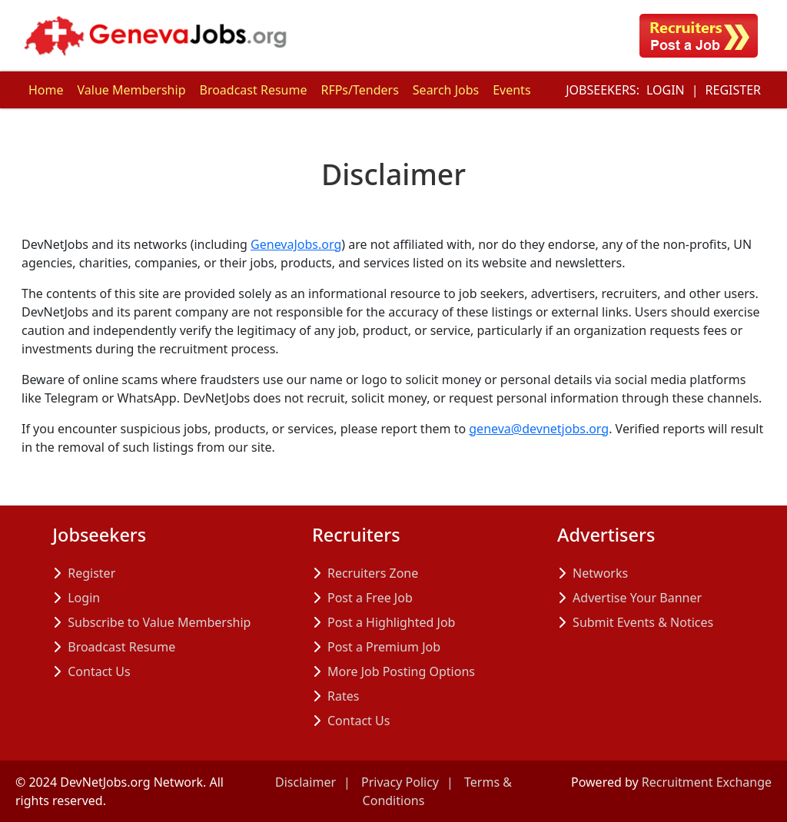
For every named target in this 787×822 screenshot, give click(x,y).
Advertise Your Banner (637, 597)
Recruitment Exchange (707, 782)
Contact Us (99, 671)
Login (665, 89)
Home (46, 89)
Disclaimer (305, 782)
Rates (343, 696)
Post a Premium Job (383, 646)
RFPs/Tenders (359, 89)
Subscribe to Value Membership (159, 622)
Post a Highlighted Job (391, 622)
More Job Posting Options (401, 671)
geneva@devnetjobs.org (539, 428)
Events (511, 89)
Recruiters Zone (372, 573)
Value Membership (132, 89)
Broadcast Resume (253, 89)
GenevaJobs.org (296, 244)
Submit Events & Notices (643, 622)
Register (733, 89)
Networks (600, 573)
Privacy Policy (400, 782)
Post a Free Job (370, 597)
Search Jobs (446, 89)
